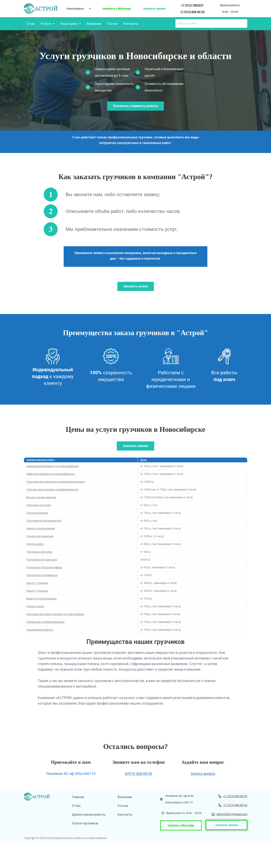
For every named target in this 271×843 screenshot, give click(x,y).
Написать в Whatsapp (116, 8)
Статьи (111, 23)
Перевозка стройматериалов (45, 621)
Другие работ (35, 543)
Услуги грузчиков (85, 823)
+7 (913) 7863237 (192, 5)
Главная (78, 796)
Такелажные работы (39, 629)
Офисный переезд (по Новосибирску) (50, 473)
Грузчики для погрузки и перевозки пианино (55, 481)
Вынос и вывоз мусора (41, 496)
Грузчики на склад (38, 504)
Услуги (47, 23)
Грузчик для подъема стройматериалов (52, 489)
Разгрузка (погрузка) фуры (44, 567)
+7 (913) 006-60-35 (192, 11)
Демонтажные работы (89, 814)
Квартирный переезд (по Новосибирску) (52, 465)
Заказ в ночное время (40, 528)
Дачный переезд (37, 512)
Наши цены (70, 23)
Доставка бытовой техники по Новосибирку (55, 613)
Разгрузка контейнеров (41, 574)
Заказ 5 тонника (37, 590)
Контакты (129, 23)
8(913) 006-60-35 (138, 773)
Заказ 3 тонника (37, 582)
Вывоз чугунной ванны (41, 598)
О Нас (76, 805)
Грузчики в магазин (39, 551)
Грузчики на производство (43, 520)
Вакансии (93, 23)
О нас (31, 23)
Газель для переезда (39, 535)
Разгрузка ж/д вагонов (41, 559)
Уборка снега (35, 606)
